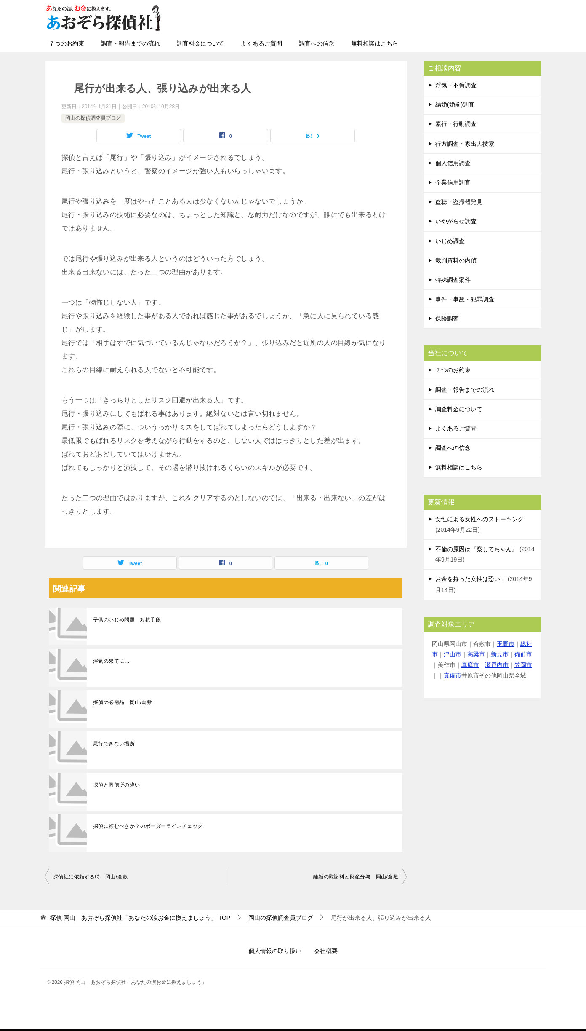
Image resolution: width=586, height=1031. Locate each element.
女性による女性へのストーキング (479, 519)
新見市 (500, 654)
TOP (140, 917)
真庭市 (470, 664)
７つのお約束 (66, 43)
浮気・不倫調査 (456, 85)
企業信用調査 (453, 182)
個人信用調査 (453, 163)
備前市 (523, 654)
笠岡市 (523, 664)
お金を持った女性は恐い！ (470, 579)
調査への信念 (316, 43)
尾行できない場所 (114, 744)
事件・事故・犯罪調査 (464, 299)
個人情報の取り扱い (274, 951)
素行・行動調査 (456, 124)
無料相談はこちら (374, 43)
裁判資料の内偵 (456, 260)
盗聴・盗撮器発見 (458, 201)
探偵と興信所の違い (116, 785)
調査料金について (200, 43)
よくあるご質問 (261, 43)
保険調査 (447, 318)
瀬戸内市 (497, 664)
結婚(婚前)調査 (454, 104)
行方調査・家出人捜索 (464, 143)
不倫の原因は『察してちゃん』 (476, 549)
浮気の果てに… (111, 661)
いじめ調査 (450, 241)
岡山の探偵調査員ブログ (93, 118)
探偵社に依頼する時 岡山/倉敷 (90, 877)
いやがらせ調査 (456, 221)
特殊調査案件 (453, 279)
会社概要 (326, 951)
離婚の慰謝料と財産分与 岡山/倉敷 (355, 877)
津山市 (452, 654)
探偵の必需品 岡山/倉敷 (122, 702)
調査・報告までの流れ (130, 43)
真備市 (452, 675)
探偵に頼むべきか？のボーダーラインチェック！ (150, 826)
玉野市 (505, 643)
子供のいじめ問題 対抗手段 (127, 620)
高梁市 (476, 654)
